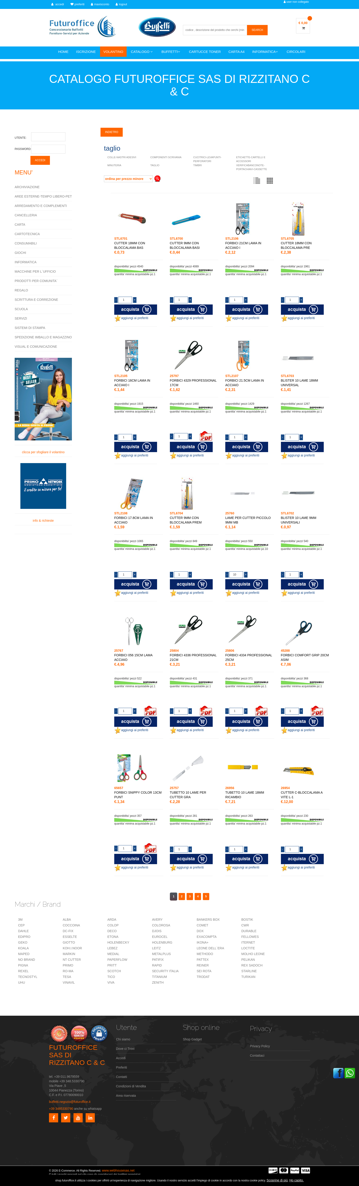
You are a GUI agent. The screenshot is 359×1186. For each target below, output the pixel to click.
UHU (21, 982)
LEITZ (156, 948)
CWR (245, 925)
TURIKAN (248, 977)
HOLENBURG (162, 942)
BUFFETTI (170, 52)
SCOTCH (114, 971)
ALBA (67, 919)
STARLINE (249, 971)
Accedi (121, 1058)
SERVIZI (21, 318)
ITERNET (248, 942)
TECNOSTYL (27, 977)
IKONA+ (203, 942)
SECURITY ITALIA (165, 971)
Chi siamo (123, 1039)
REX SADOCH (252, 965)
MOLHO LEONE (253, 954)
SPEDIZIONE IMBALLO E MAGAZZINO (43, 337)
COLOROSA (161, 925)
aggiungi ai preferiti (131, 318)
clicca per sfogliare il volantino (43, 406)
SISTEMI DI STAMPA (30, 328)
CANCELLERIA (26, 215)
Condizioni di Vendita (131, 1086)
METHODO (205, 954)
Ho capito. (296, 1180)
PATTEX (203, 959)
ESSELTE (70, 937)
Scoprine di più (277, 1180)
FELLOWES (250, 937)
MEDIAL (113, 954)
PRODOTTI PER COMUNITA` (36, 281)
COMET (202, 925)
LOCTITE (248, 948)
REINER (203, 965)
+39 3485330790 (61, 1108)
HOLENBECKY (118, 942)
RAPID (157, 965)
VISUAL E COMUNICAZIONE (36, 346)
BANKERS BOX (208, 919)
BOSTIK (247, 919)
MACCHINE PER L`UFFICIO (35, 271)
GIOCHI (20, 253)
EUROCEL (160, 937)
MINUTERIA (114, 165)
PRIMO (68, 965)
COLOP (113, 925)
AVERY (157, 919)
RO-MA (68, 971)
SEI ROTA (204, 971)
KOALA (23, 948)
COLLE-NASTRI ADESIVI (121, 157)
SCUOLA (21, 309)
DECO (112, 931)
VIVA (110, 982)
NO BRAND (26, 959)
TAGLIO (155, 165)
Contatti (121, 1077)
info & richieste (43, 492)
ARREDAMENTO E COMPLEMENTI (41, 206)
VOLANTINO (113, 52)
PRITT (112, 965)
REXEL (23, 971)
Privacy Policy (260, 1046)
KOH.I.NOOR (72, 948)
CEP (21, 925)
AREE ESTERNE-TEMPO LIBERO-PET (43, 196)
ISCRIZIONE (86, 52)
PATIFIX (158, 959)
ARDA (111, 919)
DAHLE (23, 931)
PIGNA (23, 965)
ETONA (112, 937)
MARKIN (69, 954)
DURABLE (248, 931)
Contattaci (257, 1055)
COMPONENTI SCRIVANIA (166, 157)
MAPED (24, 954)
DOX (200, 931)
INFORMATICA (265, 52)
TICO (111, 977)
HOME (63, 52)
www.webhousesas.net (118, 1170)
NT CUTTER (72, 959)
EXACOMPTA (207, 937)
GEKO (22, 942)
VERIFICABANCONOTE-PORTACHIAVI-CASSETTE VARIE (251, 169)
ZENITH (158, 982)
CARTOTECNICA (27, 234)
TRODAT (203, 977)
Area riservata (126, 1095)
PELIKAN (248, 959)
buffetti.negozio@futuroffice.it (69, 1102)
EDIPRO (24, 937)
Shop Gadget (192, 1039)
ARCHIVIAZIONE (27, 187)
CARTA (20, 224)
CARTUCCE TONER (205, 52)
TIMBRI (197, 165)
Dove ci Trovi (125, 1048)
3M (20, 919)
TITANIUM (159, 977)
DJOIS (156, 931)
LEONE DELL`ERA (210, 948)
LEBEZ (112, 948)
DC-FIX (68, 931)
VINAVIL (69, 982)
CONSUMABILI (26, 243)
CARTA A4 (236, 52)
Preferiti (121, 1067)
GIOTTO (69, 942)
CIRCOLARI (296, 52)
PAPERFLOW (117, 959)
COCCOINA (71, 925)
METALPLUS (161, 954)
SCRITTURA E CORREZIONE (36, 299)
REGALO (21, 290)
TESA (67, 977)
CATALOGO (142, 52)
